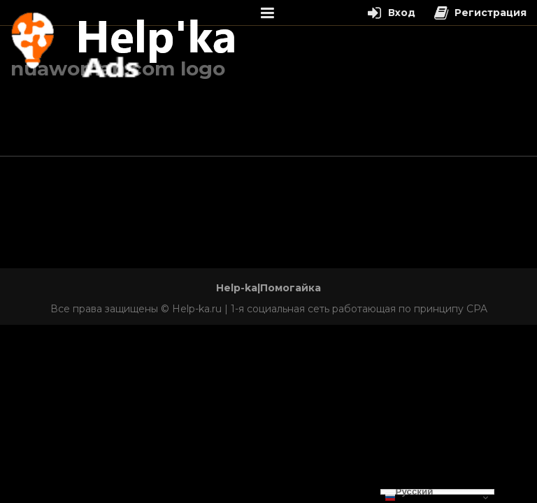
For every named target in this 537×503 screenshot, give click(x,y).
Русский (409, 492)
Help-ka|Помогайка (268, 288)
